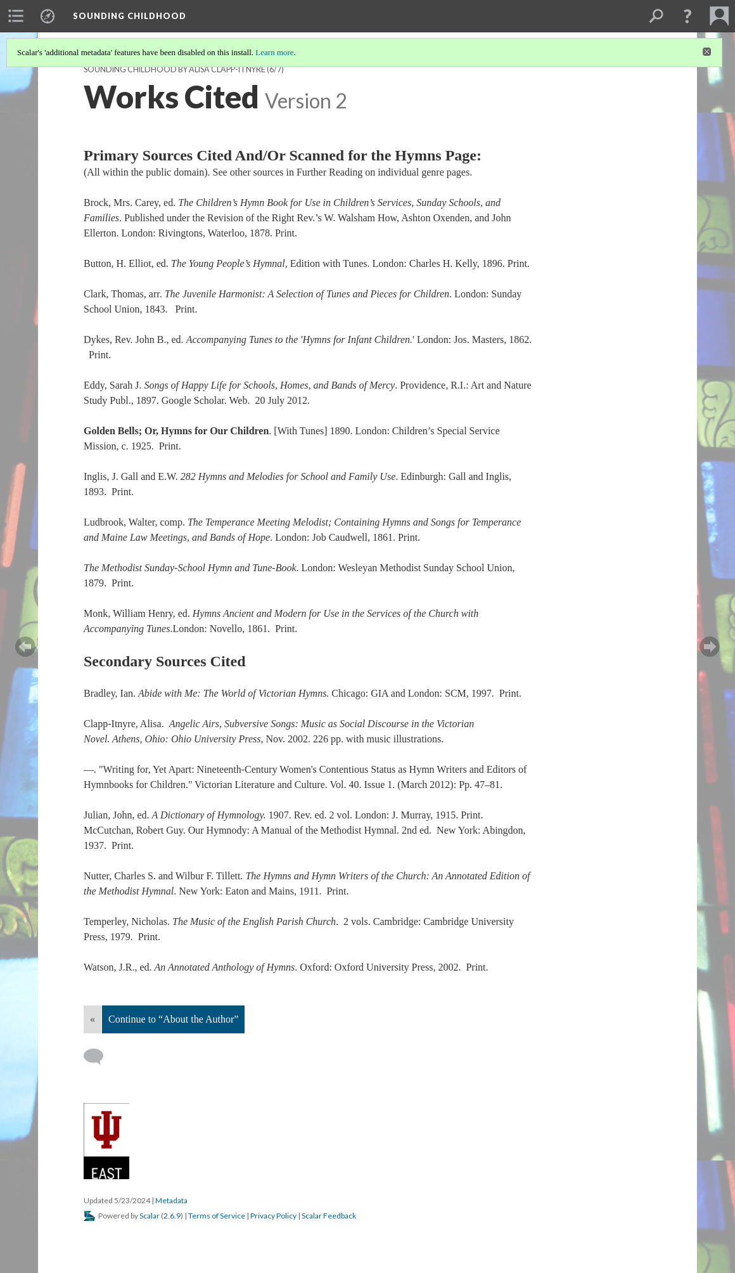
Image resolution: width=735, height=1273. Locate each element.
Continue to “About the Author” (173, 1019)
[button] (687, 16)
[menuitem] (16, 16)
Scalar (149, 1215)
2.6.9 (172, 1215)
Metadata (171, 1200)
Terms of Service (216, 1215)
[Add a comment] (99, 1057)
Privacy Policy (273, 1215)
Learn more (274, 52)
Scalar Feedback (329, 1215)
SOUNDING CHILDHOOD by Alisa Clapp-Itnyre (174, 69)
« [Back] (92, 1019)
